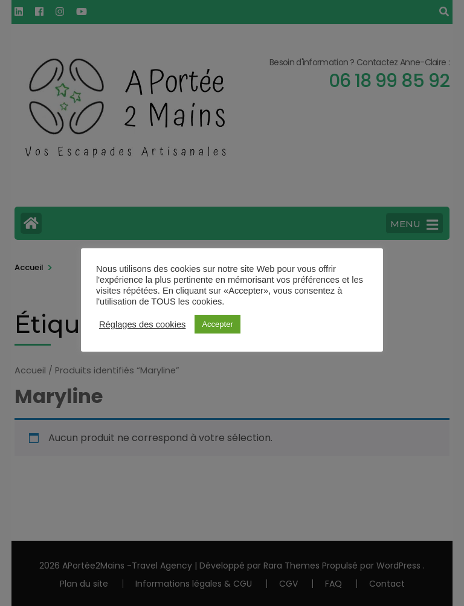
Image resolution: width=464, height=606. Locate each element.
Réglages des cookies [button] (142, 324)
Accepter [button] (217, 324)
